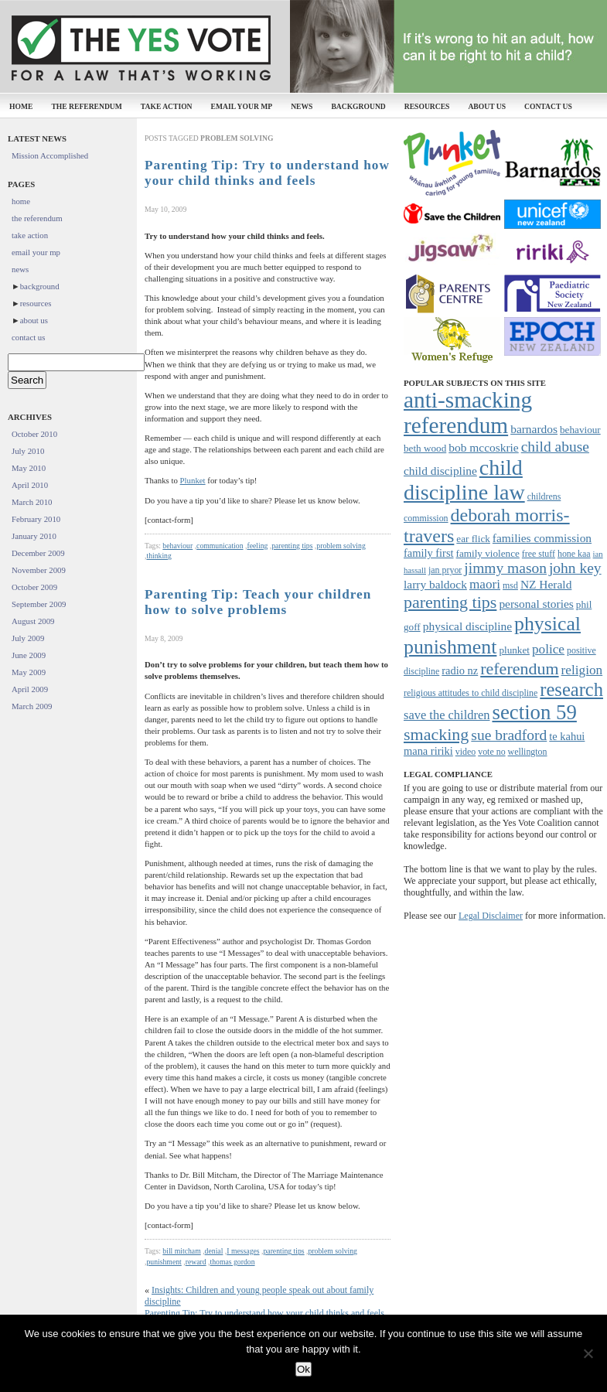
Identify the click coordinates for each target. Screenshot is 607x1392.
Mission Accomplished (50, 155)
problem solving (340, 545)
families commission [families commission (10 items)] (542, 537)
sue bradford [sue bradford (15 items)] (509, 735)
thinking (158, 555)
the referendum (86, 106)
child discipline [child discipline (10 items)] (440, 470)
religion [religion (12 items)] (582, 670)
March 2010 (32, 502)
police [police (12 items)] (548, 649)
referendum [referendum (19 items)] (519, 668)
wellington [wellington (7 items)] (527, 751)
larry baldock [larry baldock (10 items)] (435, 584)
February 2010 (36, 519)
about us (487, 106)
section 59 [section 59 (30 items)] (534, 712)
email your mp (242, 106)
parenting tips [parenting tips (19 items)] (450, 602)
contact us (548, 106)
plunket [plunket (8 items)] (514, 650)
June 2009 (29, 655)
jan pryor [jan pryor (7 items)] (445, 570)
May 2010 (29, 468)
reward (196, 1261)
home (20, 106)
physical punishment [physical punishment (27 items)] (492, 635)
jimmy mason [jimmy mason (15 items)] (505, 568)
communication (219, 545)
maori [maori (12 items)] (484, 584)
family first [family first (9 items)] (429, 553)
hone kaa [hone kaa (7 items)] (574, 553)
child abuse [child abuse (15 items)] (555, 446)
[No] (587, 1353)
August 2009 (33, 621)
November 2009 (39, 570)
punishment (163, 1261)
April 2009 (30, 689)
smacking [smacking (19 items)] (436, 734)
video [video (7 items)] (465, 751)
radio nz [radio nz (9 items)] (460, 670)
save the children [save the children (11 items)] (446, 715)
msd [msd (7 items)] (510, 585)
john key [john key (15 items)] (575, 568)
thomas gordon (232, 1261)
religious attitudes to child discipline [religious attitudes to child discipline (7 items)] (470, 692)
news (301, 106)
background (358, 106)
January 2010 (34, 536)
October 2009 (34, 587)
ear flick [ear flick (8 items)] (473, 538)
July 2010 (28, 450)
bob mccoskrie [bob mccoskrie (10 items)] (483, 447)
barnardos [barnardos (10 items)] (534, 428)
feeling (257, 545)
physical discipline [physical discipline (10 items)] (467, 626)
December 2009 (38, 553)
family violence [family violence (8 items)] (488, 553)
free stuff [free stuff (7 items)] (538, 553)
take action (167, 106)
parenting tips (291, 545)
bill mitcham (181, 1251)
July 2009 (28, 638)
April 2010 (30, 485)
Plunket (193, 480)
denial (214, 1251)
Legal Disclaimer (491, 915)
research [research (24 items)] (571, 689)
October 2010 (34, 433)
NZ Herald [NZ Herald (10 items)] (545, 584)
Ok (303, 1369)
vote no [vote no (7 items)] (491, 751)
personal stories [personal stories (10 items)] (536, 603)
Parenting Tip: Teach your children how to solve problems (258, 602)
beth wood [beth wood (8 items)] (425, 448)
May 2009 (29, 672)
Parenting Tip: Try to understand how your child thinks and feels (267, 173)
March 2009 (32, 706)
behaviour (177, 545)
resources (427, 106)
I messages (243, 1251)
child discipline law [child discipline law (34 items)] (464, 479)
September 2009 (39, 604)
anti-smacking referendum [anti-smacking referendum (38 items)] (468, 412)
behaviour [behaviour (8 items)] (580, 429)
